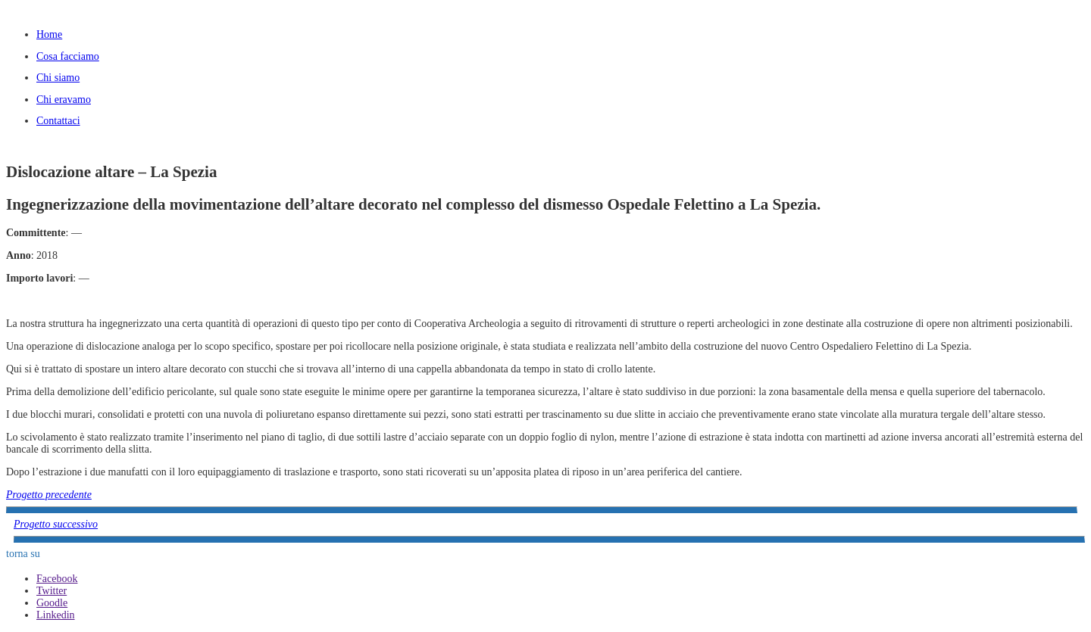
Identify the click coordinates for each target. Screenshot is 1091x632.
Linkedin (55, 615)
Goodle (51, 603)
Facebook (56, 578)
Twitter (51, 590)
